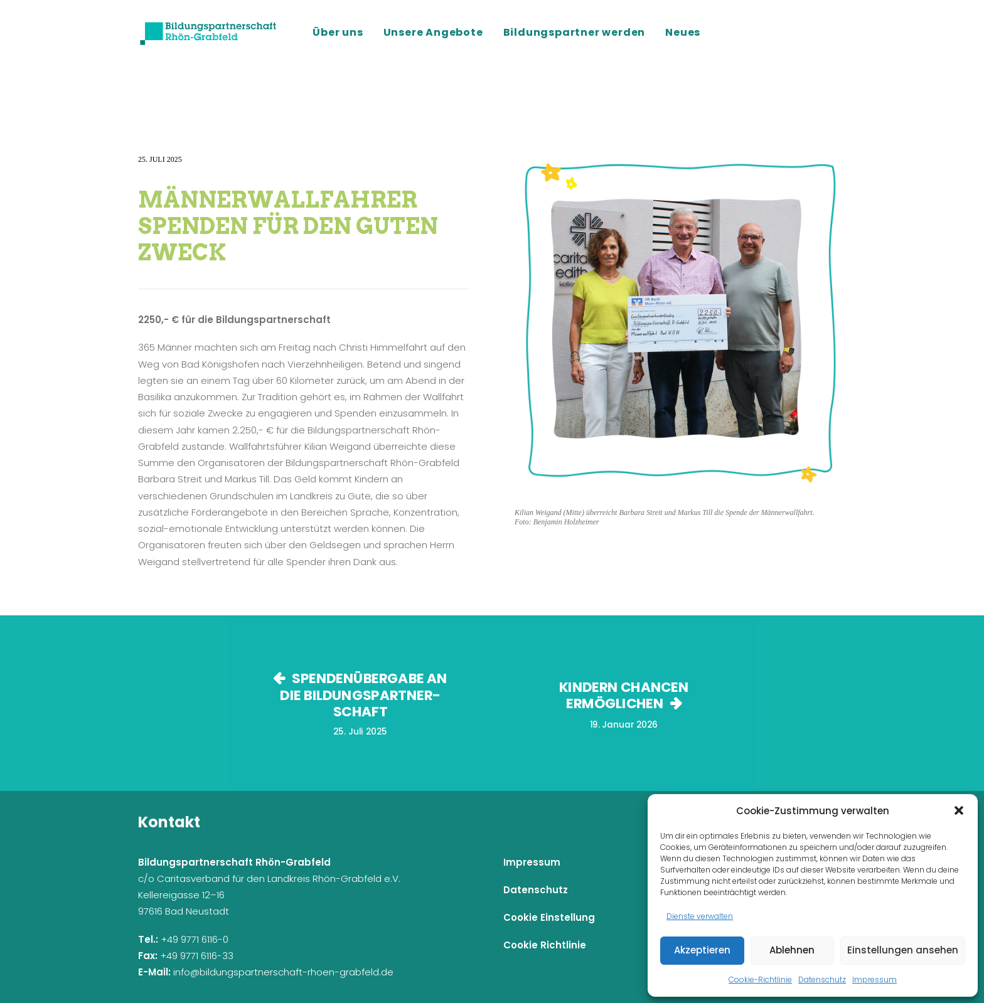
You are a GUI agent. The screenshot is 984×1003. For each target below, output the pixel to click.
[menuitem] (342, 32)
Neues (682, 32)
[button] (959, 810)
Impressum (874, 979)
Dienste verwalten (699, 916)
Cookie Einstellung (549, 917)
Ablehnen (792, 950)
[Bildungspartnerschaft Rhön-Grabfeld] (208, 32)
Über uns (338, 32)
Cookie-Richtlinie (760, 979)
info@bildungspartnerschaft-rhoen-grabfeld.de (283, 972)
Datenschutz (822, 979)
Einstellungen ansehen (902, 950)
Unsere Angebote (433, 32)
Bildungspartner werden (574, 32)
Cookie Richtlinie (544, 945)
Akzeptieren (702, 950)
